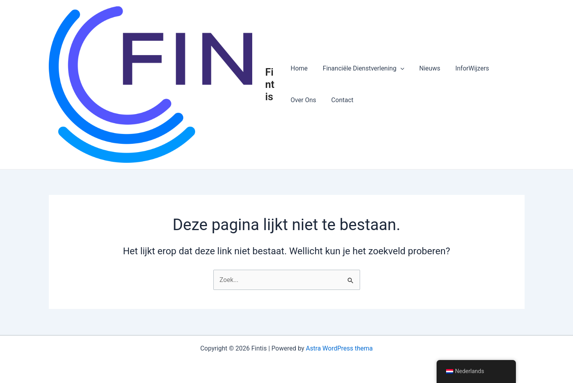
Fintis (271, 85)
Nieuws (424, 68)
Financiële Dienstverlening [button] (361, 69)
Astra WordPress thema (339, 348)
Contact (340, 100)
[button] (398, 69)
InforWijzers (465, 68)
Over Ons (303, 100)
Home (299, 68)
